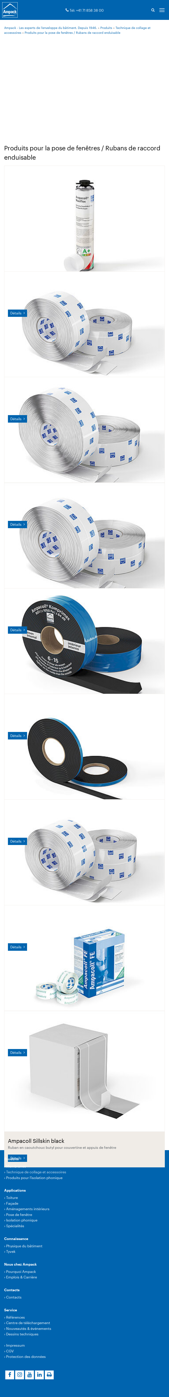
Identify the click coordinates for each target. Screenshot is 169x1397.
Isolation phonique (21, 1220)
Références (15, 1317)
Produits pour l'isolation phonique (34, 1178)
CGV (10, 1351)
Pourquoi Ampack (21, 1271)
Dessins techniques (22, 1334)
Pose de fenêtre (19, 1214)
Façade (12, 1203)
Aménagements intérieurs (28, 1209)
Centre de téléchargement (28, 1323)
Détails (16, 313)
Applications (15, 1190)
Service (10, 1310)
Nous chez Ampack (20, 1264)
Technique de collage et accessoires (36, 1172)
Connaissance (16, 1238)
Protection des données (26, 1356)
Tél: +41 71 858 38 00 (87, 10)
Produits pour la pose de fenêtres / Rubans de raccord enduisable (72, 32)
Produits (106, 28)
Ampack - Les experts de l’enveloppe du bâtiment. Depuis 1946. (50, 28)
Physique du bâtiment (24, 1246)
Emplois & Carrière (21, 1277)
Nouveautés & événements (28, 1328)
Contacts (12, 1290)
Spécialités (15, 1226)
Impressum (15, 1345)
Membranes (16, 1166)
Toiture (12, 1197)
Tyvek (10, 1251)
